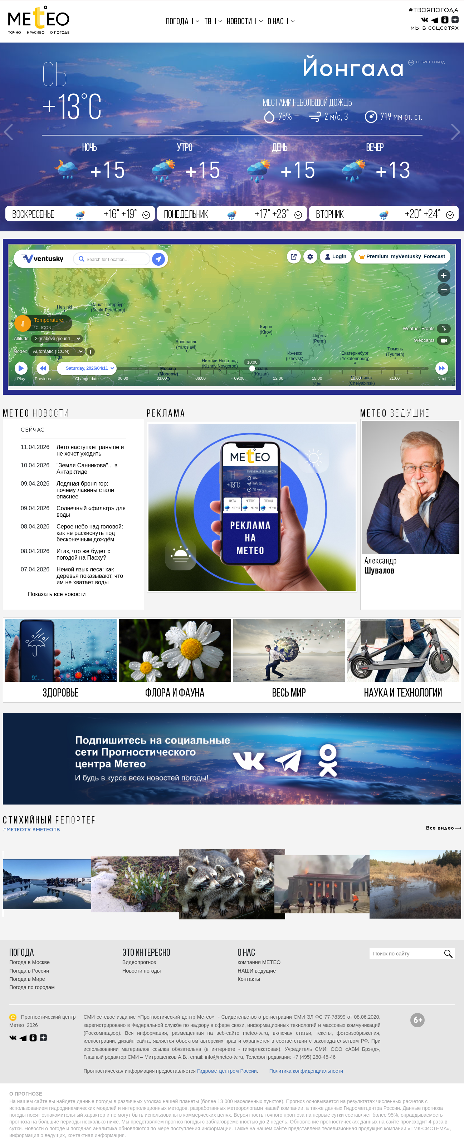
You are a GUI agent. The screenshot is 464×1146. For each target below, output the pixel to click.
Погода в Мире (27, 979)
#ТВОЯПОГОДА (434, 10)
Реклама (166, 414)
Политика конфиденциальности (306, 1071)
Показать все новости (57, 594)
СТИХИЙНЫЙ (50, 821)
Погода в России (29, 971)
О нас (276, 22)
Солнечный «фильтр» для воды (91, 511)
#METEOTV (17, 830)
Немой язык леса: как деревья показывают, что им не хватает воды (90, 575)
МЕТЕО (36, 414)
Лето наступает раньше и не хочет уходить (90, 450)
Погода (177, 22)
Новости (239, 22)
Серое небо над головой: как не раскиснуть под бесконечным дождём (90, 532)
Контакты (249, 979)
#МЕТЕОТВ (46, 830)
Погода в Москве (29, 962)
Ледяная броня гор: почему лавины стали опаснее (85, 490)
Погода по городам (32, 987)
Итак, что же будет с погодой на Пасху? (83, 554)
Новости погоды (141, 971)
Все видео (440, 828)
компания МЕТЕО (259, 962)
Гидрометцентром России (227, 1071)
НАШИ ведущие (257, 971)
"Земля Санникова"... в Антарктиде (87, 468)
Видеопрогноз (139, 962)
